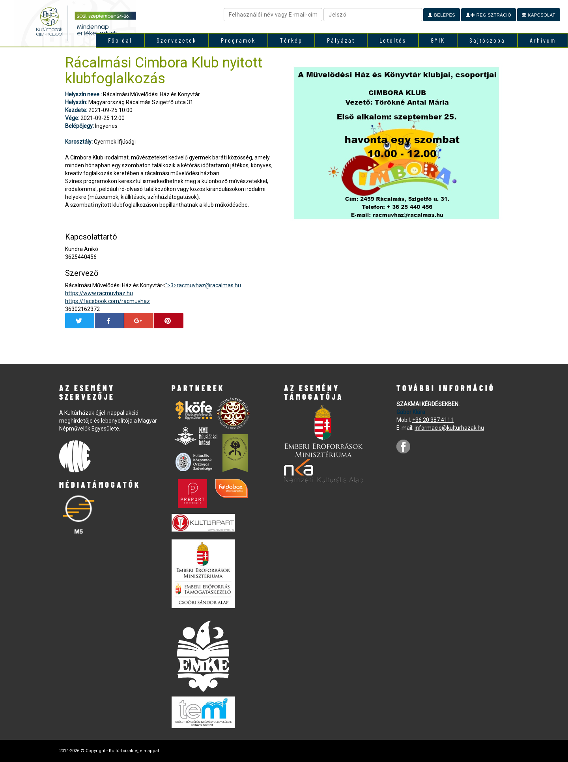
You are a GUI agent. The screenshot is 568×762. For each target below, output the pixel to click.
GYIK (438, 40)
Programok (238, 40)
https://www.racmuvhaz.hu (99, 293)
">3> (203, 285)
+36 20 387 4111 (433, 420)
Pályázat (341, 40)
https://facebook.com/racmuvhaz (107, 301)
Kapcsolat (538, 15)
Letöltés (392, 40)
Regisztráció (488, 15)
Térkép (291, 40)
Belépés (441, 15)
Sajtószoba (487, 40)
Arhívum (543, 40)
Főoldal (120, 40)
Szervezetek (176, 40)
